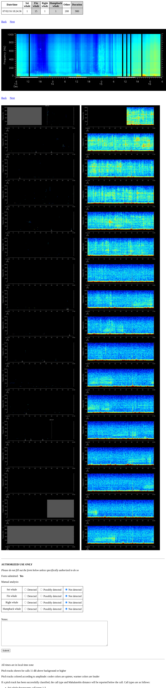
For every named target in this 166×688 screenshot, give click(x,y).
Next (12, 21)
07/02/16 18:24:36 (12, 11)
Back (4, 21)
